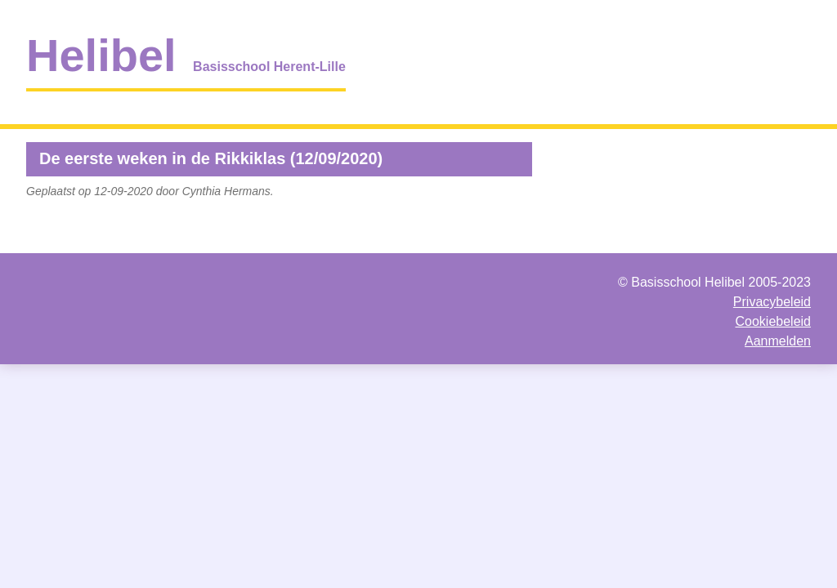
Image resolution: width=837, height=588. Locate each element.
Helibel (101, 55)
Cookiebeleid (773, 321)
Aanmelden (778, 341)
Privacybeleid (772, 302)
